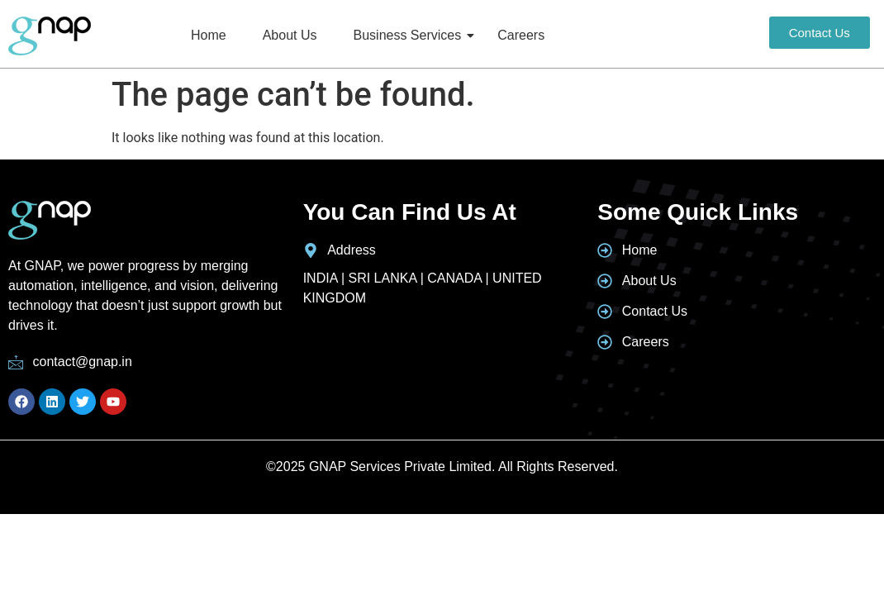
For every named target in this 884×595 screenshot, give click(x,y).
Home (208, 35)
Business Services (411, 35)
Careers (520, 35)
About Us (290, 35)
